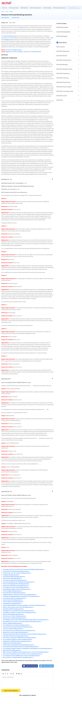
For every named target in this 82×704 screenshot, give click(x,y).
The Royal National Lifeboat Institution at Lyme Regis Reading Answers (24, 634)
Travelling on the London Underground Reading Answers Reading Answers (26, 619)
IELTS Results (24, 8)
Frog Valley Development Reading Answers (16, 571)
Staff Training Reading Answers (12, 623)
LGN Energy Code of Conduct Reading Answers (17, 573)
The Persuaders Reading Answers (13, 601)
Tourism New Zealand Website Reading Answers (17, 627)
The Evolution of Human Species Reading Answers (18, 657)
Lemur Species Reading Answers (13, 600)
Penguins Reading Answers (11, 575)
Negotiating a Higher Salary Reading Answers (17, 589)
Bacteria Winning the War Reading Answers (16, 583)
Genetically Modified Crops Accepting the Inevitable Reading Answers (24, 605)
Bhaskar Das (4, 22)
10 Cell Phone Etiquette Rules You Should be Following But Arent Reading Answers (27, 648)
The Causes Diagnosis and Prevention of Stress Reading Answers (22, 654)
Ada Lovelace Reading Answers (12, 578)
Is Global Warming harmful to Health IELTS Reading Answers (21, 596)
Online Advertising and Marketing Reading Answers (18, 645)
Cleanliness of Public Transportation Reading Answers (19, 612)
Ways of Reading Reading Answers (13, 614)
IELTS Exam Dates (14, 8)
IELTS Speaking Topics (59, 8)
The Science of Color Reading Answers (14, 616)
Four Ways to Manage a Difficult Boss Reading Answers (19, 637)
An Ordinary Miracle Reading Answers (14, 598)
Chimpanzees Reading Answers (12, 643)
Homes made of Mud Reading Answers (14, 618)
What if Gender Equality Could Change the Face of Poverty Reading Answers (26, 652)
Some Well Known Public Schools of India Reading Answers (21, 646)
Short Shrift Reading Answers (12, 650)
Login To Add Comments (11, 690)
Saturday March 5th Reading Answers (14, 592)
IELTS (7, 11)
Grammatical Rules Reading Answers (14, 576)
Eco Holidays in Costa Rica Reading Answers (16, 625)
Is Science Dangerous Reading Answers (15, 580)
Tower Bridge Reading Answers (12, 591)
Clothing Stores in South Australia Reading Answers (18, 610)
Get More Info (15, 17)
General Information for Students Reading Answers (18, 582)
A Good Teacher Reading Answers (13, 628)
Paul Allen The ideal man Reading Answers (15, 636)
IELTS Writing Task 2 (36, 8)
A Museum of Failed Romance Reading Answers (17, 641)
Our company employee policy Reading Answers (17, 639)
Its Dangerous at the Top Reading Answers (16, 587)
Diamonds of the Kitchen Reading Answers (16, 585)
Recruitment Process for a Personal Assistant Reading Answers (22, 621)
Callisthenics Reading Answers (12, 603)
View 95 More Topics (74, 8)
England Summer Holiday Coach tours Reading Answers (20, 594)
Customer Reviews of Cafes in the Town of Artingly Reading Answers (23, 569)
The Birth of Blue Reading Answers (13, 609)
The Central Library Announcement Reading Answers (19, 630)
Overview (4, 8)
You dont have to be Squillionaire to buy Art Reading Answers (21, 655)
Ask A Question (5, 17)
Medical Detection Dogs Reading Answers (15, 632)
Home (2, 11)
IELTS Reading (47, 8)
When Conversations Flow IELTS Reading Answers (18, 607)
